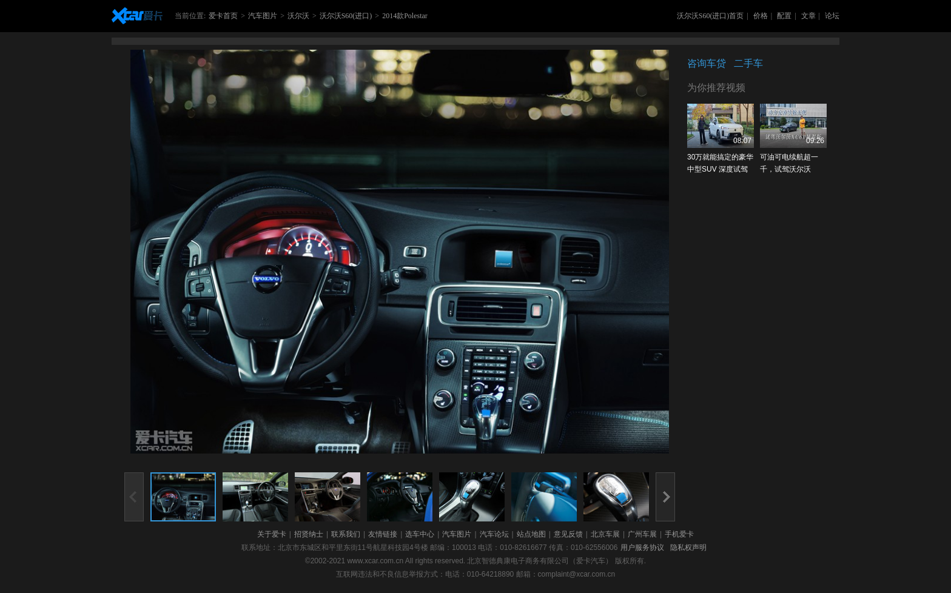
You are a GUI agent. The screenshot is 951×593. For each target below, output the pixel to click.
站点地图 (531, 534)
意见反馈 (568, 534)
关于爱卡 (271, 534)
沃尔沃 (298, 16)
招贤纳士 (308, 534)
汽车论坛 (494, 534)
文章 (808, 16)
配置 (784, 16)
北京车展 (605, 534)
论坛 (832, 16)
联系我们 (345, 534)
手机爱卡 (679, 534)
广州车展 (642, 534)
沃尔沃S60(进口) (346, 16)
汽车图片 (262, 16)
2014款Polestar (405, 16)
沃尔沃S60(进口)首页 (710, 16)
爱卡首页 (223, 16)
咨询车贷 (706, 63)
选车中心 (419, 534)
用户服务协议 (642, 547)
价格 (760, 16)
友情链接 (382, 534)
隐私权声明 (688, 547)
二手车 (748, 63)
